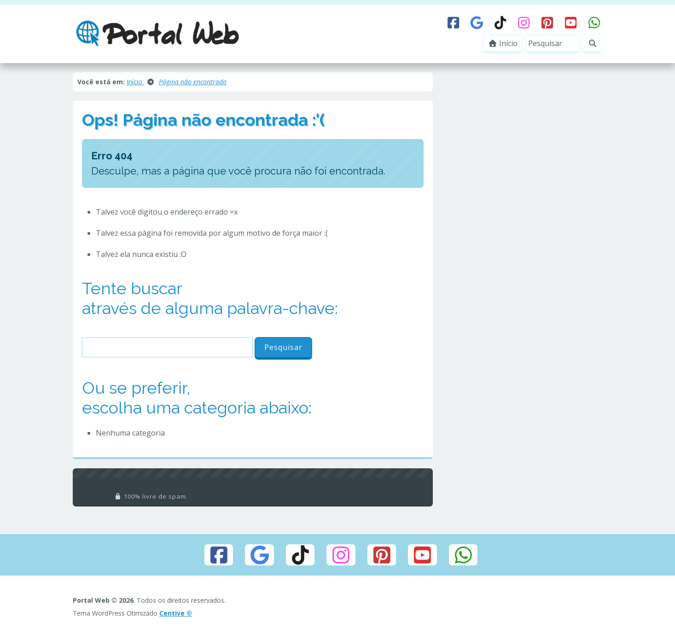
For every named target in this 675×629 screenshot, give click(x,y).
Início (503, 43)
